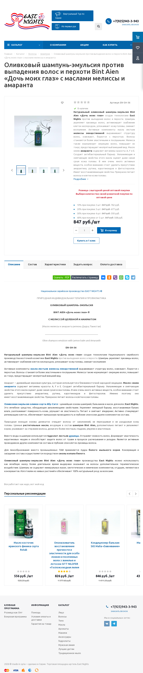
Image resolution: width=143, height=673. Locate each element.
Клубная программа (11, 606)
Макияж (62, 633)
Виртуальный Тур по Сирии (69, 15)
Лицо (61, 612)
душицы (74, 436)
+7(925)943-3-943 (126, 21)
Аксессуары (64, 637)
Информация (40, 605)
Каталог (17, 45)
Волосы (62, 616)
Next (63, 170)
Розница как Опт (13, 612)
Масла (61, 624)
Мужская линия (66, 645)
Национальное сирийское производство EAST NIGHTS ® (71, 291)
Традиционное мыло (69, 653)
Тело (61, 620)
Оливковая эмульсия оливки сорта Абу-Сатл (31, 404)
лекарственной (68, 368)
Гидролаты (64, 641)
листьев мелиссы (48, 368)
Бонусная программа (15, 616)
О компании (58, 45)
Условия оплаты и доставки (41, 618)
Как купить (110, 45)
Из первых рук (65, 26)
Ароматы (63, 628)
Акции (84, 45)
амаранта (10, 386)
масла (34, 368)
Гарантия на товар (41, 624)
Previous (12, 170)
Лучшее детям (66, 649)
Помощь (35, 612)
